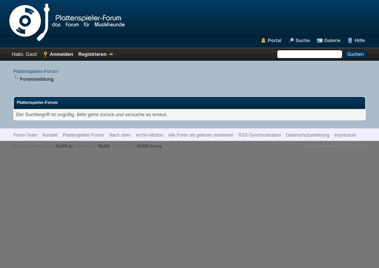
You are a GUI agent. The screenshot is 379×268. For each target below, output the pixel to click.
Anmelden (61, 54)
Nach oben (120, 135)
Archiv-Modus (149, 135)
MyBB (104, 146)
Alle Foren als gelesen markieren (200, 135)
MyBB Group (149, 146)
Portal (275, 40)
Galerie (332, 40)
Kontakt (50, 135)
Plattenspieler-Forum (35, 71)
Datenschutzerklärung (307, 135)
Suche (303, 40)
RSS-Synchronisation (260, 135)
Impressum (345, 135)
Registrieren (92, 54)
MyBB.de (64, 146)
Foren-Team (25, 135)
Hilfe (359, 40)
